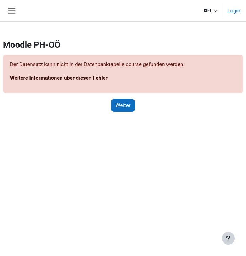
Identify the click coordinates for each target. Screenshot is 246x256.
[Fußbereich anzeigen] (228, 238)
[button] (210, 10)
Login (234, 10)
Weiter (123, 105)
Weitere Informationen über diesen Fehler (59, 78)
